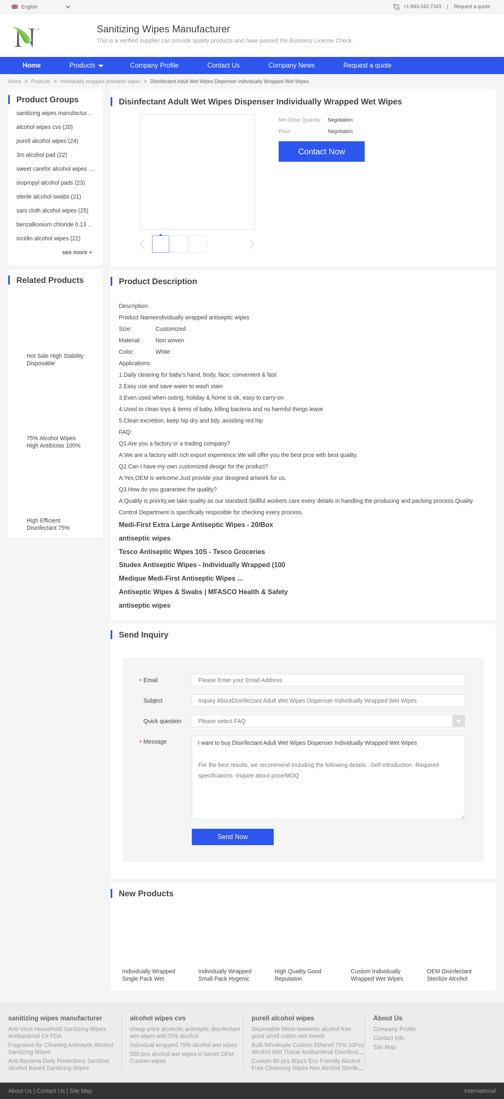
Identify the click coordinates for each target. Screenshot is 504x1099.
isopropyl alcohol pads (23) (50, 182)
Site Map (384, 1047)
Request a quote (472, 6)
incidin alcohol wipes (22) (48, 238)
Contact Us (223, 65)
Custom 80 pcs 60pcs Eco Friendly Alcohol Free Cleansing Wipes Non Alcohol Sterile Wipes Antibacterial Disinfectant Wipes (306, 1068)
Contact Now (321, 151)
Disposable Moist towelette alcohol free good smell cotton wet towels (301, 1032)
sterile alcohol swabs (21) (48, 196)
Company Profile (154, 65)
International (480, 1091)
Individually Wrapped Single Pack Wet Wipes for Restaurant (149, 978)
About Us (20, 1091)
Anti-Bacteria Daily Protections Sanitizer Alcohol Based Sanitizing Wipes (58, 1064)
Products (82, 65)
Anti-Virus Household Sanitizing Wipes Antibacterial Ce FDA (57, 1032)
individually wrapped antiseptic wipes (100, 81)
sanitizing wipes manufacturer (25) (60, 113)
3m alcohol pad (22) (41, 155)
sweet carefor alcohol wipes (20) (57, 168)
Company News (291, 65)
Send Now (233, 836)
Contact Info (388, 1038)
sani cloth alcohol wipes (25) (52, 210)
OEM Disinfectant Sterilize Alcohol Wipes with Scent (449, 978)
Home (32, 65)
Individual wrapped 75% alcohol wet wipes (183, 1045)
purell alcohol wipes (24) (47, 141)
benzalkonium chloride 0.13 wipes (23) (65, 224)
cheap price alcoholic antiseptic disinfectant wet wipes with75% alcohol (185, 1032)
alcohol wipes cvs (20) (44, 127)
